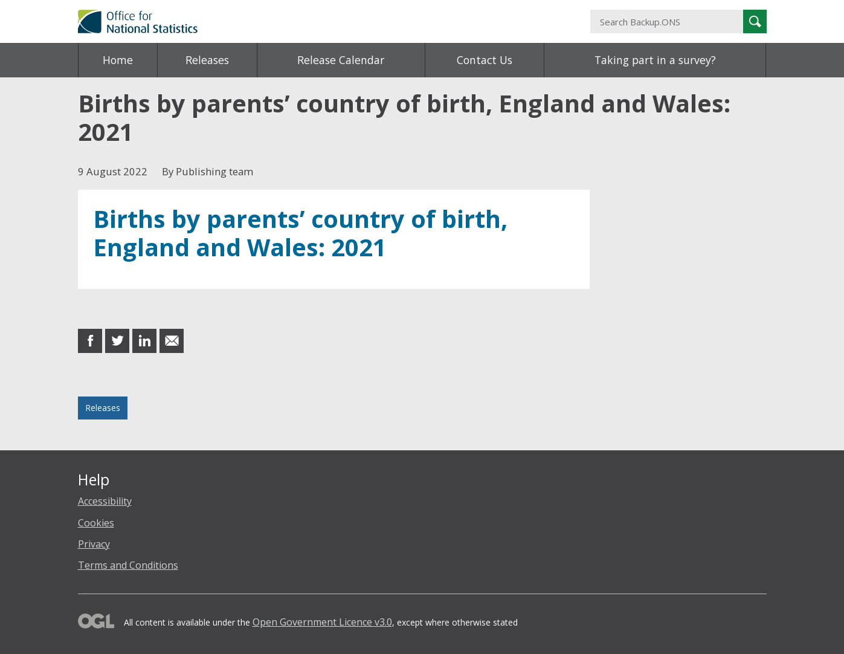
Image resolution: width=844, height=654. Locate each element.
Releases (207, 60)
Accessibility (105, 501)
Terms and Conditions (128, 565)
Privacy (94, 544)
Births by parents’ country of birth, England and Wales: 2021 (300, 233)
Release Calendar (340, 60)
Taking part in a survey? (655, 60)
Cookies (96, 522)
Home (118, 60)
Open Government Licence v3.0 (322, 622)
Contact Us (484, 60)
